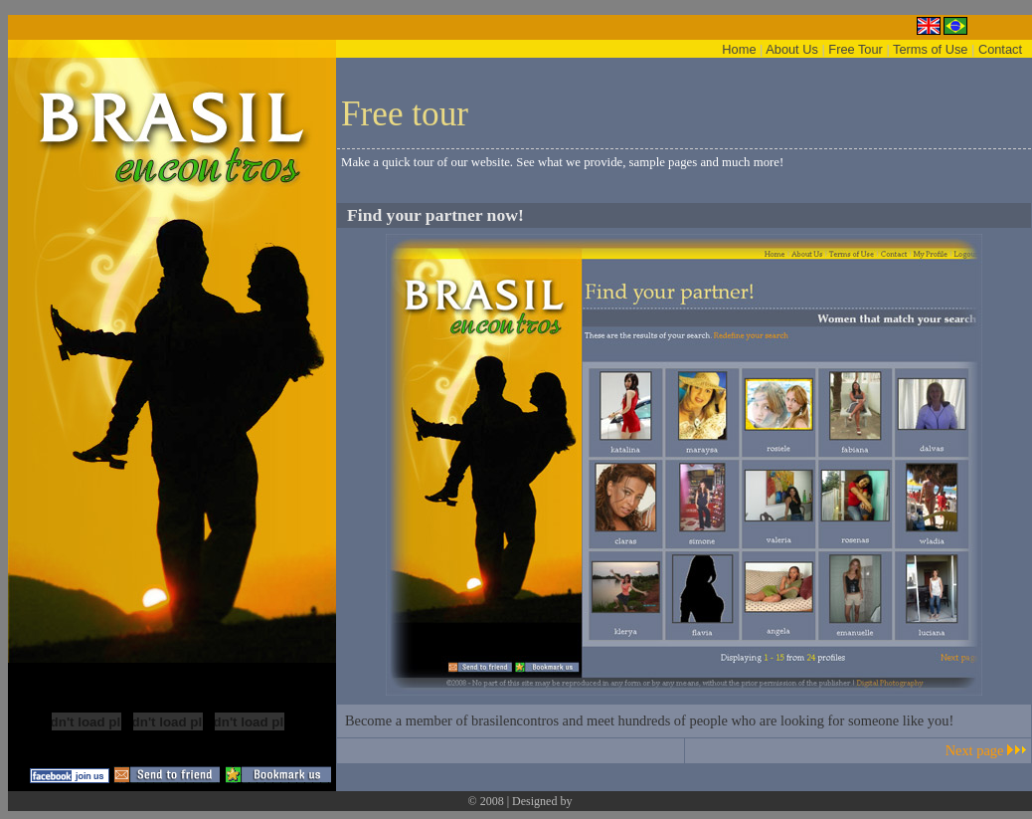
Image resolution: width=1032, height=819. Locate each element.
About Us (792, 49)
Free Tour (855, 49)
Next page (975, 750)
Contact (1000, 49)
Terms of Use (930, 49)
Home (739, 49)
